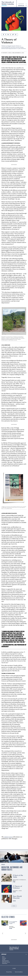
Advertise (4, 959)
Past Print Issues (5, 961)
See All (14, 906)
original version (8, 838)
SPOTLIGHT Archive (6, 962)
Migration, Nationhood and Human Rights (11, 869)
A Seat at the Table (18, 877)
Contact (3, 960)
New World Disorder (17, 898)
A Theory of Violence (17, 888)
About (3, 957)
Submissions (4, 964)
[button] (26, 5)
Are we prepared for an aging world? (13, 923)
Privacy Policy (9, 972)
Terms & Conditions (19, 972)
